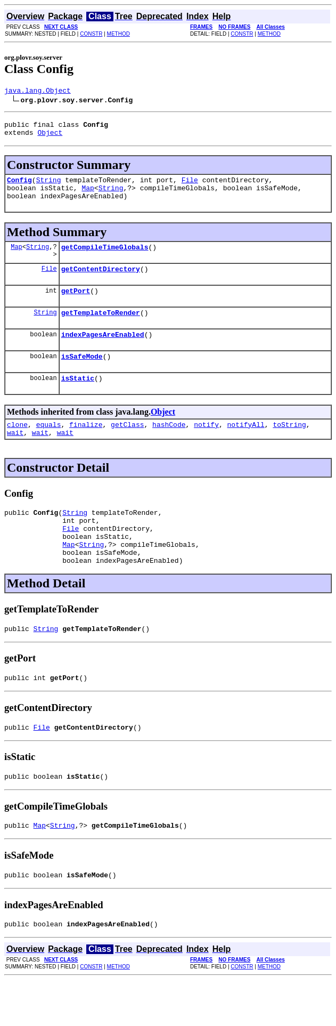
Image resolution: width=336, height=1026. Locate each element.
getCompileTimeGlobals (105, 258)
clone (17, 446)
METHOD (118, 34)
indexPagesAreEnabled (102, 352)
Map (87, 195)
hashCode (168, 446)
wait (15, 456)
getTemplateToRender (100, 328)
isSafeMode (82, 375)
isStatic (77, 398)
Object (49, 137)
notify (206, 446)
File (190, 186)
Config (19, 186)
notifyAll (246, 446)
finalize (85, 446)
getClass (127, 446)
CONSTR (91, 34)
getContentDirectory (100, 281)
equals (48, 446)
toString (289, 446)
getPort (76, 305)
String (48, 186)
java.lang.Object (37, 91)
